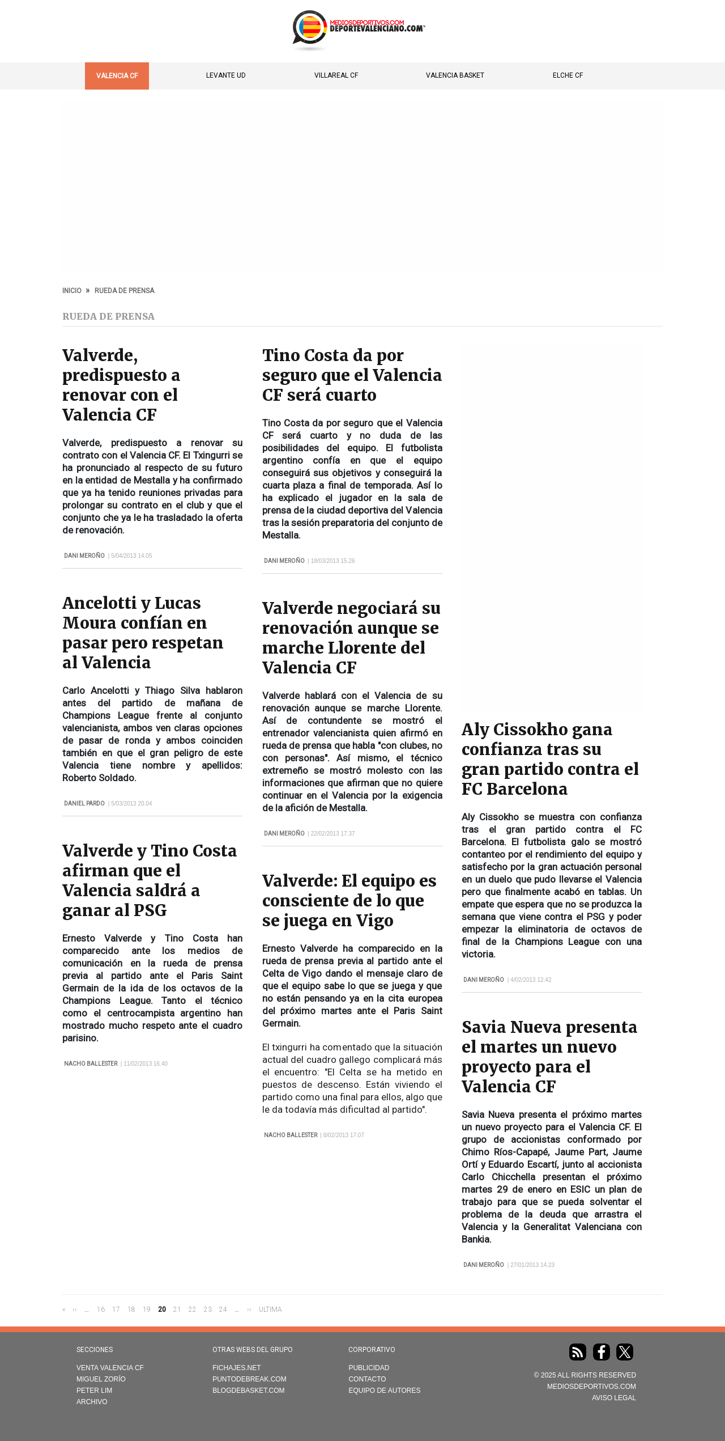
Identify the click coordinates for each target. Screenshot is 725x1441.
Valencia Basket (455, 75)
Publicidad (368, 1368)
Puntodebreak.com (249, 1379)
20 (162, 1309)
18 (131, 1308)
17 (116, 1308)
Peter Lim (94, 1391)
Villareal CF (336, 75)
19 (147, 1308)
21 (177, 1308)
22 (193, 1308)
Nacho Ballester (90, 1064)
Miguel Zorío (101, 1379)
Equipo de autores (384, 1391)
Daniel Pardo (84, 803)
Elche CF (568, 75)
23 (208, 1308)
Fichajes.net (236, 1368)
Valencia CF (117, 76)
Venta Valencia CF (110, 1368)
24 (223, 1308)
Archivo (92, 1402)
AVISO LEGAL (614, 1398)
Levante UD (226, 75)
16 (101, 1308)
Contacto (367, 1379)
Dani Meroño (84, 556)
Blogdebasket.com (248, 1391)
